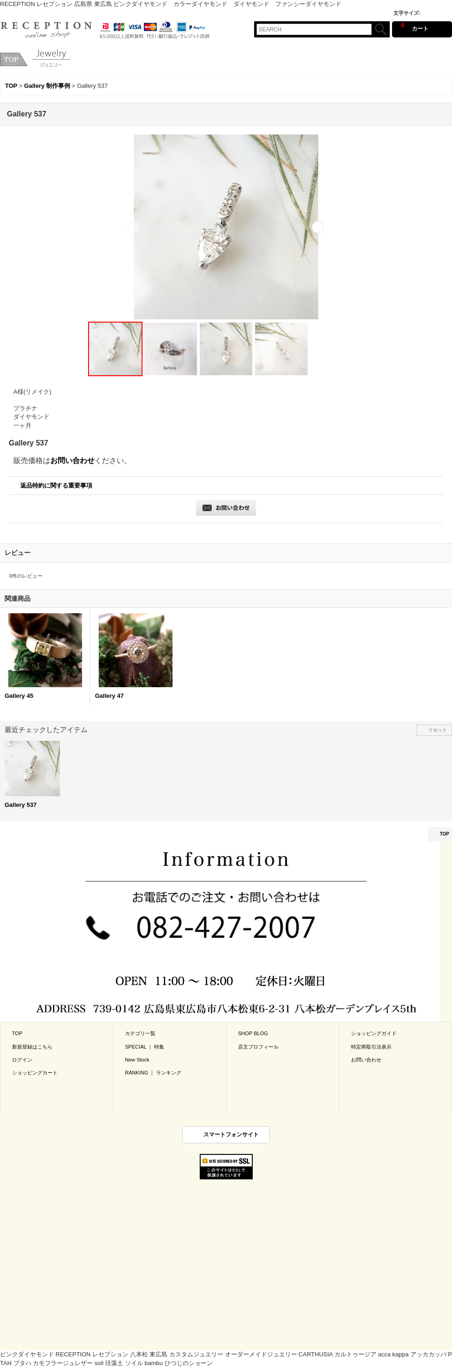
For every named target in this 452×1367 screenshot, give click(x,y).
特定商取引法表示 (371, 1047)
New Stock (137, 1059)
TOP (444, 833)
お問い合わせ (72, 460)
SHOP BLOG (253, 1033)
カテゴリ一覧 (140, 1033)
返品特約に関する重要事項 (56, 485)
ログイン (22, 1059)
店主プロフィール (258, 1047)
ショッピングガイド (374, 1033)
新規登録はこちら (32, 1047)
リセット (437, 729)
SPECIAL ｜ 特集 (144, 1047)
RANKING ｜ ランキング (153, 1072)
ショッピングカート (35, 1072)
